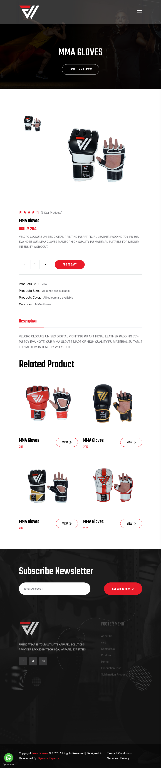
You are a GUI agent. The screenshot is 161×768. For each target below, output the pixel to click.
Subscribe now (123, 589)
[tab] (32, 123)
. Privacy (124, 758)
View (66, 442)
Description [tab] (28, 321)
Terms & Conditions (119, 753)
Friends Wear (40, 753)
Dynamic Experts (48, 758)
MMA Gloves (29, 440)
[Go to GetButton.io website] (8, 764)
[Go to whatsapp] (8, 757)
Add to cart (70, 264)
